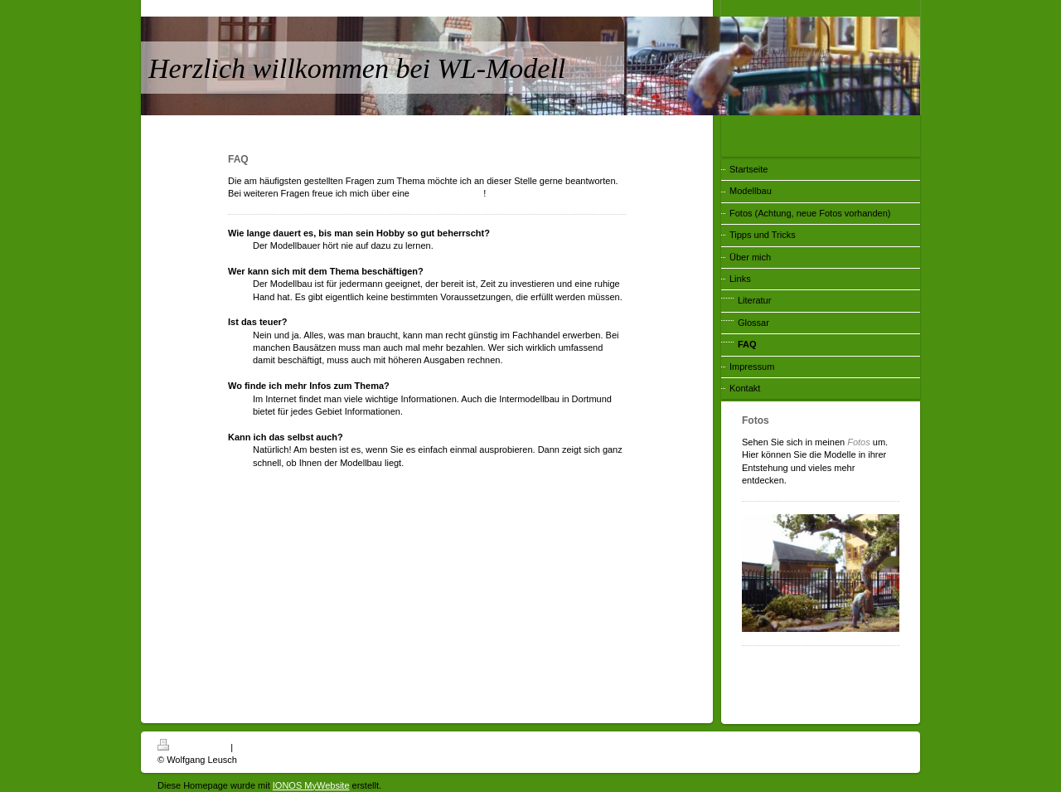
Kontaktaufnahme (447, 193)
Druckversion (193, 747)
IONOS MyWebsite (311, 785)
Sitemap (252, 747)
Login (892, 745)
